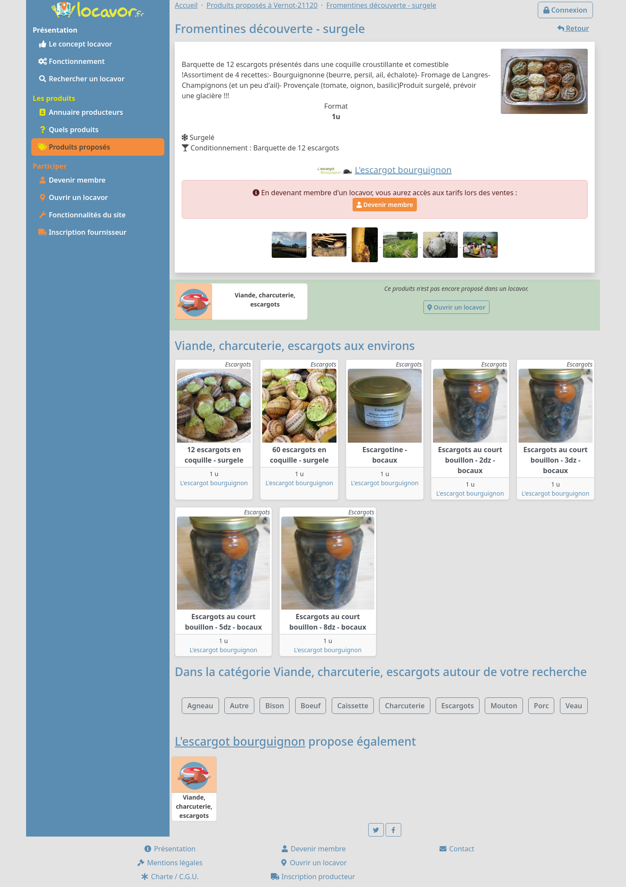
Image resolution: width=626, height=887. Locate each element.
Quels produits (68, 129)
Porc (541, 705)
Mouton (503, 705)
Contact (456, 849)
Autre (239, 705)
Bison (274, 705)
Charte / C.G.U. (169, 876)
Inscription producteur (313, 876)
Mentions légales (170, 862)
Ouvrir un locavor (73, 197)
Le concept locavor (75, 44)
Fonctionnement (71, 61)
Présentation (169, 849)
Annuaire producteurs (80, 112)
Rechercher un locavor (81, 78)
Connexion (565, 10)
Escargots (457, 705)
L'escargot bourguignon (214, 483)
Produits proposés (74, 147)
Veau (574, 705)
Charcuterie (404, 705)
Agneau (200, 705)
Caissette (353, 705)
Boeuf (311, 705)
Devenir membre (72, 180)
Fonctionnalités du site (82, 215)
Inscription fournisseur (82, 232)
